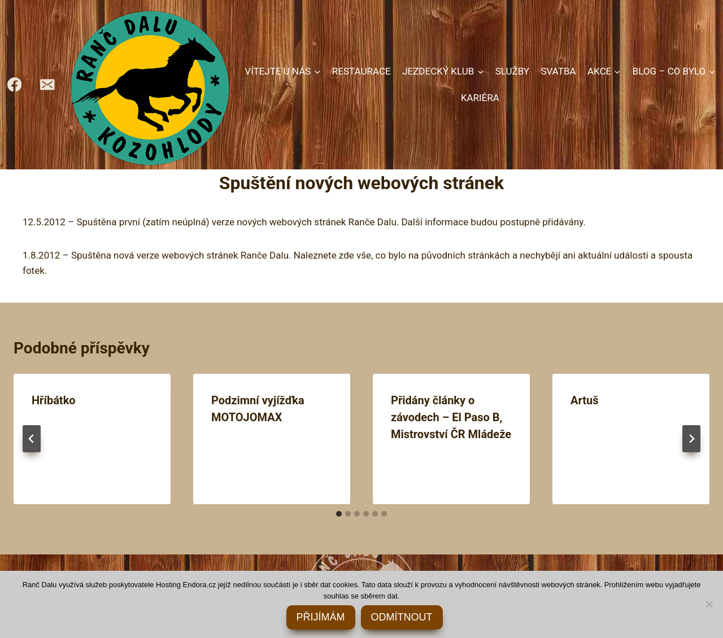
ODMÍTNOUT (402, 617)
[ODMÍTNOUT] (709, 604)
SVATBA (558, 71)
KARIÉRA (480, 97)
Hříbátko (54, 400)
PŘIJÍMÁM (321, 617)
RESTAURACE (361, 71)
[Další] (691, 438)
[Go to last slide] (32, 438)
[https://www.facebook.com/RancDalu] (14, 85)
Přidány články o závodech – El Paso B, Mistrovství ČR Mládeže (451, 417)
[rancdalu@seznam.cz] (47, 85)
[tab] (339, 514)
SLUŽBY (512, 71)
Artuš (584, 400)
